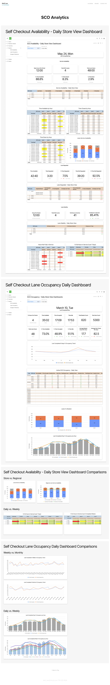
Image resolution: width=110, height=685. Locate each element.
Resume (97, 3)
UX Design (90, 3)
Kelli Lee (5, 3)
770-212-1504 (62, 680)
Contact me (103, 3)
